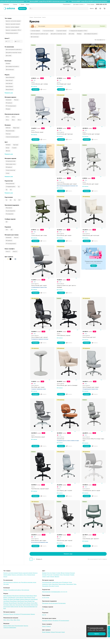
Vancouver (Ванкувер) (29, 606)
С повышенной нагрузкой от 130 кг (78, 30)
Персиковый (66, 574)
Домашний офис (37, 17)
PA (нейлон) (9, 102)
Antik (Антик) (9, 83)
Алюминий (8, 99)
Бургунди (15, 144)
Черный (52, 576)
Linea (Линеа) (34, 599)
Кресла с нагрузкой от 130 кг (13, 30)
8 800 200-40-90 (101, 4)
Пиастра (8, 133)
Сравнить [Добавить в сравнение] (43, 89)
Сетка (7, 173)
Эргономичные (10, 69)
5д (66, 591)
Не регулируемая (10, 210)
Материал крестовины (11, 235)
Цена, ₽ (7, 38)
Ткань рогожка (62, 584)
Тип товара (8, 18)
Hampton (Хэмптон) (25, 599)
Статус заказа (90, 4)
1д (6, 200)
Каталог (22, 8)
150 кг (19, 119)
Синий (47, 576)
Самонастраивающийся (12, 136)
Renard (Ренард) (13, 603)
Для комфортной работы (12, 66)
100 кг (7, 116)
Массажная (9, 207)
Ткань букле (55, 584)
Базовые (8, 63)
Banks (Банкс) (9, 86)
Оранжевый (56, 574)
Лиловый (44, 574)
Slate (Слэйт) (34, 604)
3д (6, 189)
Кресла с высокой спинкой (13, 24)
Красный (72, 573)
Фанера (8, 109)
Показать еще (68, 554)
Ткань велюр (45, 586)
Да (6, 221)
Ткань (75, 584)
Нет (19, 200)
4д (10, 189)
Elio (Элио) (10, 599)
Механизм (8, 125)
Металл (16, 99)
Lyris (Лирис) (6, 601)
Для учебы (8, 55)
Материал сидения (10, 158)
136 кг (13, 119)
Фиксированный (10, 183)
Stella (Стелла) (14, 606)
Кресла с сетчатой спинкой (13, 21)
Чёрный (53, 632)
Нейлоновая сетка (10, 164)
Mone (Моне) (13, 601)
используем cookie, (97, 628)
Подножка (8, 227)
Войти (92, 8)
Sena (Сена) (18, 604)
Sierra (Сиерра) (26, 604)
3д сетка (56, 586)
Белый (7, 147)
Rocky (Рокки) (26, 603)
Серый (44, 576)
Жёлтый (8, 150)
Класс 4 (15, 251)
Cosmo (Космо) (20, 597)
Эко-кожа (51, 586)
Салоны (15, 4)
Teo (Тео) (21, 606)
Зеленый (67, 573)
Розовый (72, 574)
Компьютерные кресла (12, 33)
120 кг (13, 116)
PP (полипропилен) (11, 106)
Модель (7, 74)
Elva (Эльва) (16, 599)
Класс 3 (8, 251)
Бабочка (8, 127)
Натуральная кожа (10, 161)
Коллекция (8, 60)
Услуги (27, 4)
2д (18, 186)
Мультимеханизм (10, 130)
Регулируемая (9, 213)
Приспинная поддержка (12, 205)
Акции (21, 4)
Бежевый (8, 144)
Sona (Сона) (6, 606)
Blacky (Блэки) (9, 89)
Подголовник (9, 197)
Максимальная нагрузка (12, 114)
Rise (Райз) (20, 603)
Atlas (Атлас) (9, 80)
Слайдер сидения (10, 219)
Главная (31, 17)
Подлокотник (9, 181)
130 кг (7, 119)
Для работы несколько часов (13, 52)
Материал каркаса (10, 97)
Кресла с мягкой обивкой (12, 27)
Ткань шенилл (69, 584)
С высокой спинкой (61, 30)
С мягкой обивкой (35, 30)
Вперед (38, 559)
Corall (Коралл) (11, 597)
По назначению (9, 47)
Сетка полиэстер (10, 170)
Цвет (6, 142)
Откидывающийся (10, 186)
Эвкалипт (57, 576)
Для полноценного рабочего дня (14, 49)
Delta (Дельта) (27, 597)
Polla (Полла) (20, 601)
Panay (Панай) (28, 601)
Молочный (49, 574)
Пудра (61, 574)
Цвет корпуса (9, 256)
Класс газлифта (9, 248)
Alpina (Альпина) (10, 77)
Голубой (14, 147)
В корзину (35, 89)
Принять (97, 633)
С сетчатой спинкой (48, 30)
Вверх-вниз (16, 127)
